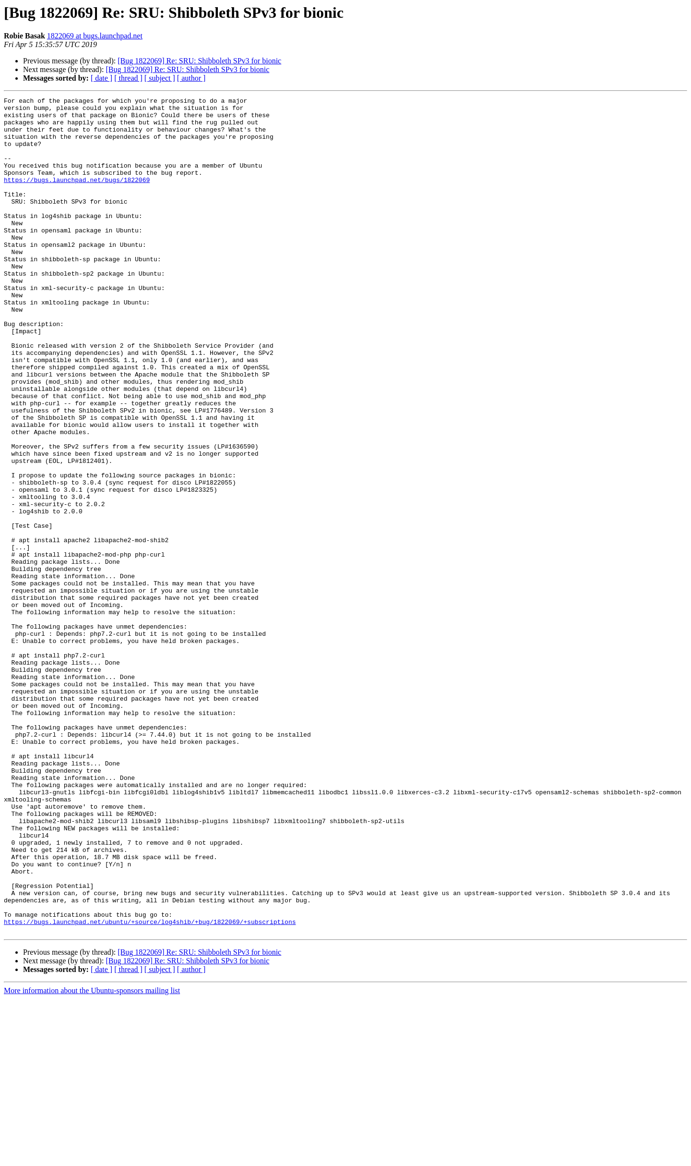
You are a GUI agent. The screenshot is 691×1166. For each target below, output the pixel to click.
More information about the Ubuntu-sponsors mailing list (92, 1158)
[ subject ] (159, 78)
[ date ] (101, 78)
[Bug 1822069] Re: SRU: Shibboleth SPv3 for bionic (199, 61)
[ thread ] (128, 78)
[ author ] (191, 78)
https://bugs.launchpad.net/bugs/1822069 (77, 197)
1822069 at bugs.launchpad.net (95, 36)
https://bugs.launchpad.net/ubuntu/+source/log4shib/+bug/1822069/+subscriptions (150, 1087)
